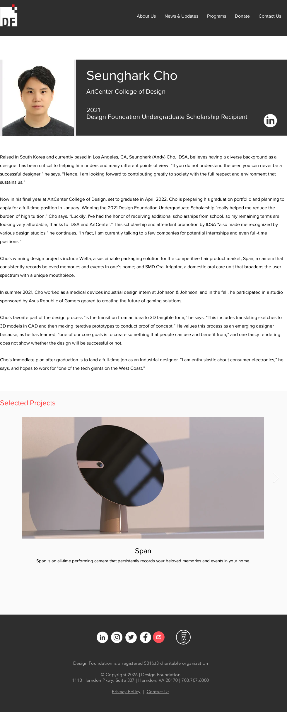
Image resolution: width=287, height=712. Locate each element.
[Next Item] (276, 478)
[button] (216, 16)
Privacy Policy (126, 691)
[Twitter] (131, 637)
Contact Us (158, 691)
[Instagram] (116, 637)
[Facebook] (145, 637)
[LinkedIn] (102, 637)
